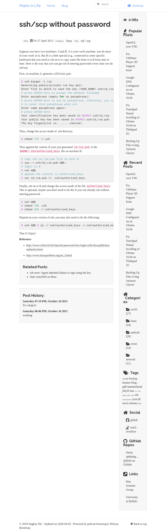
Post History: (33, 295)
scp (88, 40)
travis (125, 403)
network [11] (130, 359)
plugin (124, 395)
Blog (65, 5)
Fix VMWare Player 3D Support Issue (131, 62)
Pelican (114, 523)
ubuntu (133, 403)
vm (139, 403)
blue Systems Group (130, 485)
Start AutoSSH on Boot (43, 276)
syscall (136, 399)
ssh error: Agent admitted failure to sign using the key (60, 272)
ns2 (136, 391)
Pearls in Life (30, 6)
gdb (124, 386)
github (132, 420)
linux (69, 40)
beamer (126, 382)
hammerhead (134, 386)
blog (133, 382)
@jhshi (127, 460)
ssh (82, 40)
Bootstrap (24, 527)
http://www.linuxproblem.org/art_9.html (49, 255)
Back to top (140, 523)
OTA (139, 391)
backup (133, 378)
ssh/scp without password (65, 24)
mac (132, 390)
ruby (132, 395)
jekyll (125, 390)
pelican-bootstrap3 (97, 523)
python (129, 395)
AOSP (125, 378)
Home (51, 5)
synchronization (126, 399)
